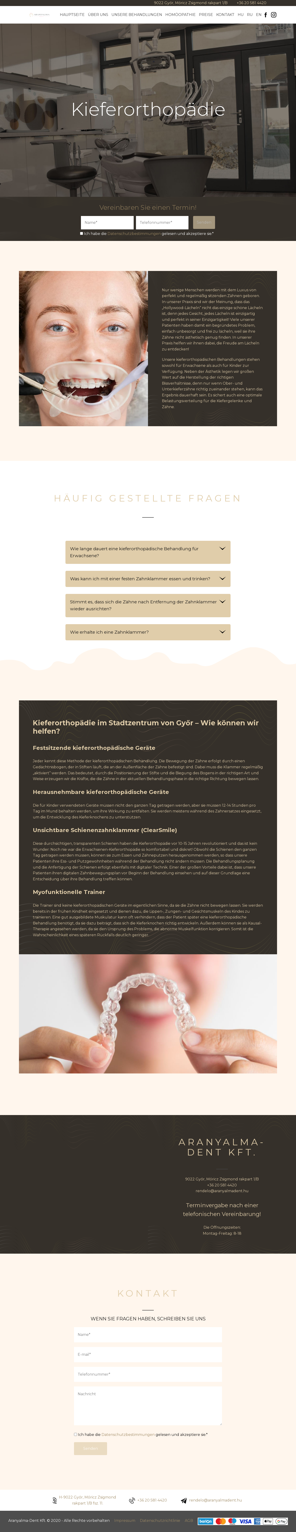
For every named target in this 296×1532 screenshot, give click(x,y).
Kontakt (225, 14)
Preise (206, 14)
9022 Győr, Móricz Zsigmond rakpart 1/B (191, 3)
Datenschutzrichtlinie (160, 1520)
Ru (250, 14)
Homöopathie (180, 14)
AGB (189, 1520)
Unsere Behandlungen (136, 14)
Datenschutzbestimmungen (134, 233)
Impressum (124, 1520)
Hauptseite (72, 14)
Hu (241, 14)
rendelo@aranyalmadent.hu (222, 1191)
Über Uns (98, 14)
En (259, 14)
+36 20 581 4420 (251, 3)
